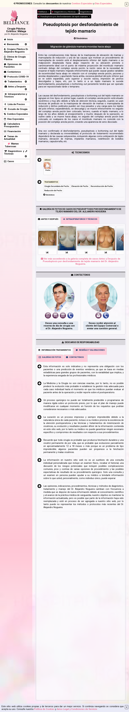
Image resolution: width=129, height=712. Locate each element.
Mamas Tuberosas (12, 145)
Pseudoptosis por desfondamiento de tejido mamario (63, 16)
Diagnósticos (86, 12)
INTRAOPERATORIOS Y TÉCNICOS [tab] (80, 219)
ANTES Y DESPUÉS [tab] (48, 219)
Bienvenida (11, 44)
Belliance (43, 12)
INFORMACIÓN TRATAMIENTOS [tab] (54, 350)
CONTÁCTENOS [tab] (75, 357)
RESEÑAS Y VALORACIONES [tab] (90, 350)
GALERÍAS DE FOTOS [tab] (50, 357)
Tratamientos (13, 81)
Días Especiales (103, 3)
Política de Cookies (44, 709)
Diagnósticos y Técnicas (64, 12)
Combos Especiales (82, 3)
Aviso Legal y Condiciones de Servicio (77, 709)
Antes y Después (15, 86)
